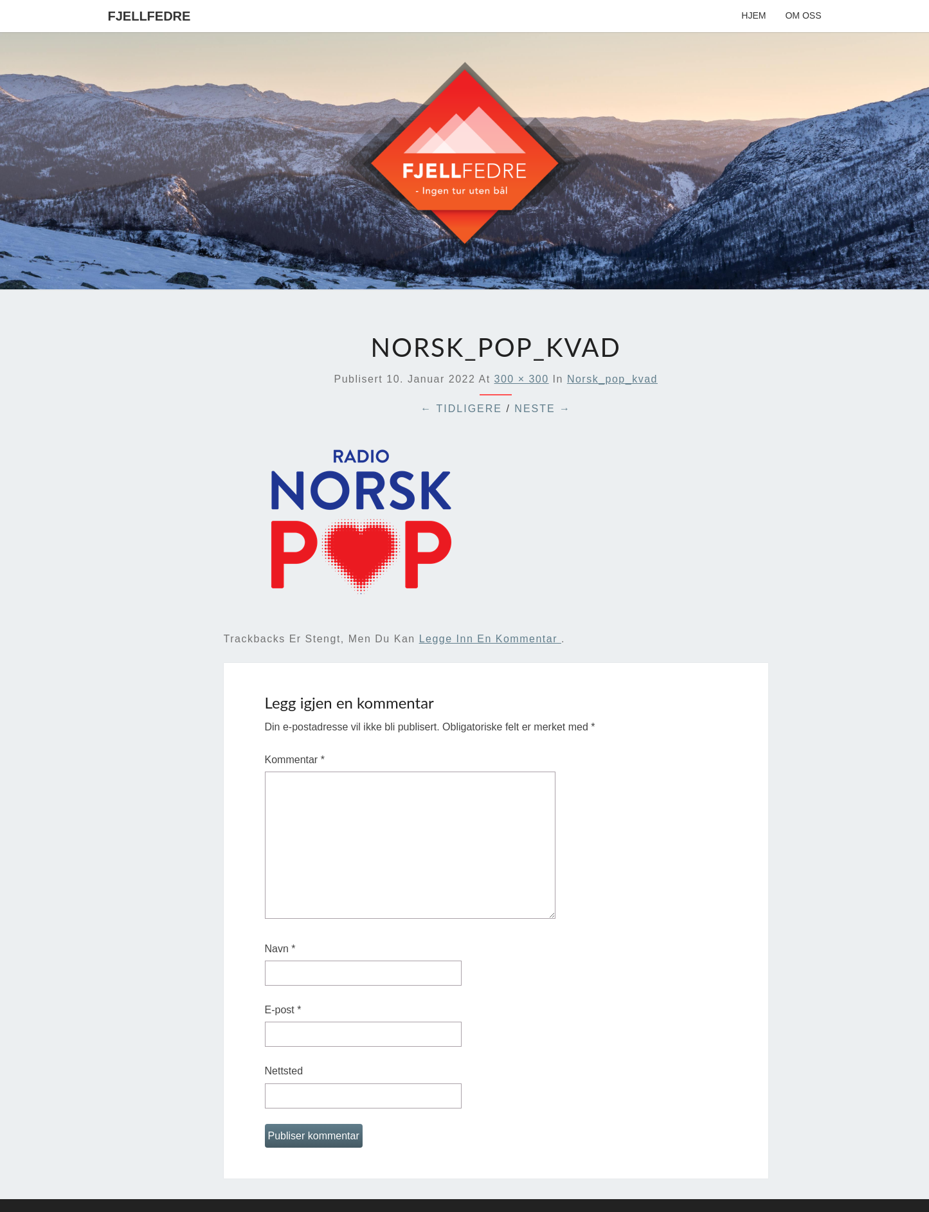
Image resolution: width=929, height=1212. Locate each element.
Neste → (542, 408)
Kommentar (295, 759)
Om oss (803, 15)
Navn (280, 948)
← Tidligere (461, 408)
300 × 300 (521, 379)
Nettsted (284, 1070)
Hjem (753, 15)
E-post (283, 1009)
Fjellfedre (149, 16)
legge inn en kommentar (490, 638)
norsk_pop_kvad (612, 379)
